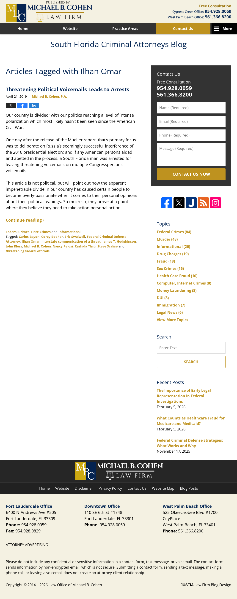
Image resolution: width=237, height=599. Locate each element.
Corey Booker (52, 236)
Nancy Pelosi (63, 246)
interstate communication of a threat (71, 241)
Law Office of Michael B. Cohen (76, 584)
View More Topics (172, 319)
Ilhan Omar (31, 241)
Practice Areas (125, 28)
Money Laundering (176, 290)
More (227, 28)
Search (191, 361)
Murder (167, 239)
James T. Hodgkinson (119, 241)
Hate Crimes (41, 232)
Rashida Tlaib (85, 246)
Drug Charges (173, 253)
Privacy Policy (110, 488)
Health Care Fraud (177, 275)
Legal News (170, 312)
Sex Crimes (170, 268)
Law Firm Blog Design (206, 584)
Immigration (171, 305)
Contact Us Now (191, 174)
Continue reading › (25, 220)
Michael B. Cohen (37, 246)
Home (22, 28)
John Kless (14, 246)
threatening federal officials (28, 251)
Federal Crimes (17, 232)
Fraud (166, 261)
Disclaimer (84, 488)
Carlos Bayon (29, 236)
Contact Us (183, 28)
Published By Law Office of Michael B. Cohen (199, 11)
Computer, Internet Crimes (184, 283)
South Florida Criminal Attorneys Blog (49, 11)
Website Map (163, 488)
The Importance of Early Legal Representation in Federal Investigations (184, 396)
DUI (163, 297)
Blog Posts (189, 488)
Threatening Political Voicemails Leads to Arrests (67, 89)
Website (70, 28)
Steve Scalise (107, 246)
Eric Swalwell (75, 236)
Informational (69, 232)
